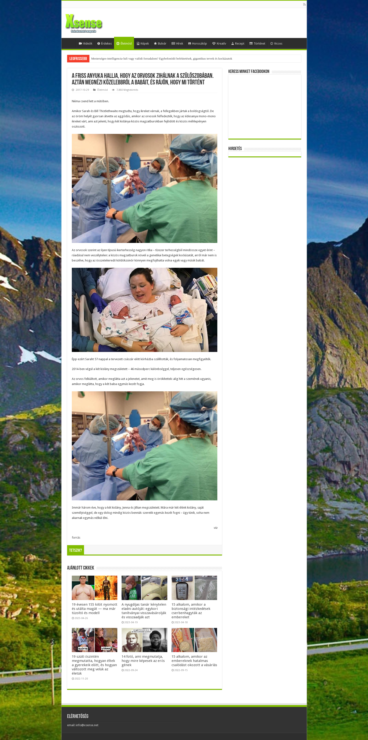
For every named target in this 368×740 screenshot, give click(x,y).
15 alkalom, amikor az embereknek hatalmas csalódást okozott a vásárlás (194, 660)
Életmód (124, 43)
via (215, 527)
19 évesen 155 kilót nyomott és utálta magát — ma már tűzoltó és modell (94, 608)
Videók (85, 43)
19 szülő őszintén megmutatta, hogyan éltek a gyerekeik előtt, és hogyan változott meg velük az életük (94, 665)
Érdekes (104, 43)
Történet (257, 43)
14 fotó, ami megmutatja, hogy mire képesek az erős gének (143, 660)
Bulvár (160, 43)
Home (70, 43)
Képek (143, 43)
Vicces (276, 43)
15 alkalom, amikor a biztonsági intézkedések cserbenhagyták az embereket (191, 610)
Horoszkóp (197, 43)
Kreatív (219, 43)
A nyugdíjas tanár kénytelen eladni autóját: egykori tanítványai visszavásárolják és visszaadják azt (144, 610)
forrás (76, 537)
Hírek (177, 43)
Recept (237, 43)
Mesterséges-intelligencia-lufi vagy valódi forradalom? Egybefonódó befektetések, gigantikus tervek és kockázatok (161, 58)
